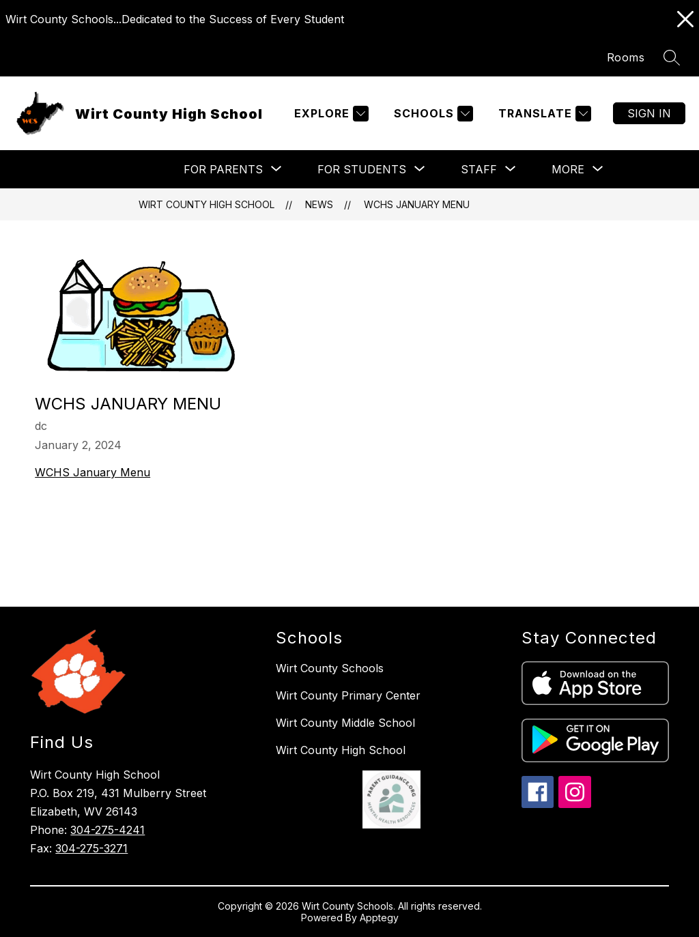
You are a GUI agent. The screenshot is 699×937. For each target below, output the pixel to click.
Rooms (626, 57)
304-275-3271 (91, 848)
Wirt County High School (206, 204)
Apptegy (379, 917)
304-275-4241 (107, 830)
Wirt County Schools (330, 668)
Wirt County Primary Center (348, 695)
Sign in (649, 113)
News (319, 204)
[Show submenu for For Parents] (223, 169)
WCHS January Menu (417, 204)
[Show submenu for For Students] (361, 169)
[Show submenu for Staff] (479, 169)
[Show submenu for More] (568, 169)
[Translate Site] (543, 113)
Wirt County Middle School (345, 723)
